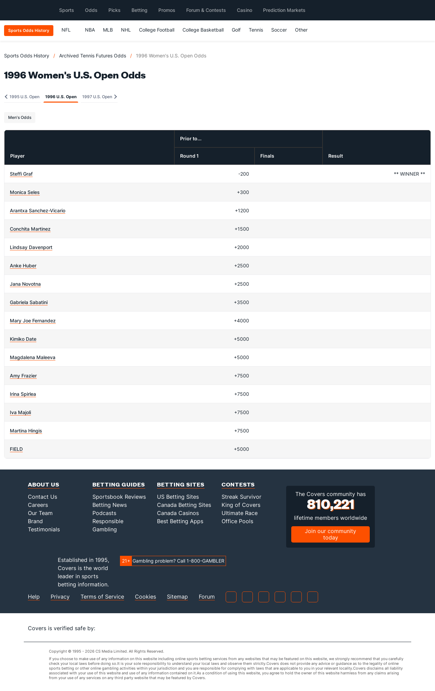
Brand (35, 521)
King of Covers (241, 504)
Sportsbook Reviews (119, 496)
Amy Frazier (23, 375)
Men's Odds (19, 117)
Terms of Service (102, 596)
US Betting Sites (178, 496)
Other (304, 30)
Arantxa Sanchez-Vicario (37, 210)
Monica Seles (25, 192)
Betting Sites (181, 484)
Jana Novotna (25, 284)
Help (34, 596)
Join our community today (330, 534)
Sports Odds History (26, 55)
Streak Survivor (241, 496)
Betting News (109, 504)
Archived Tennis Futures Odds (92, 55)
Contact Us (42, 496)
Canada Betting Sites (184, 504)
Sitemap (177, 596)
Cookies (145, 596)
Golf (236, 30)
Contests (238, 484)
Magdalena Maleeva (32, 357)
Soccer (279, 30)
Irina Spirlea (23, 394)
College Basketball (203, 30)
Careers (38, 504)
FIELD (16, 449)
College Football (156, 30)
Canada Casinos (178, 513)
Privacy (60, 596)
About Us (43, 484)
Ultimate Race (240, 513)
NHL (126, 30)
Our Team (40, 513)
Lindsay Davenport (31, 247)
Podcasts (104, 513)
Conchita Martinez (30, 229)
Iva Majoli (20, 412)
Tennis (256, 30)
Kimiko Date (23, 339)
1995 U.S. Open (22, 96)
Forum (207, 596)
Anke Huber (23, 265)
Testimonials (44, 529)
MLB (108, 30)
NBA (90, 30)
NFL (69, 30)
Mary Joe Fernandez (33, 320)
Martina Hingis (26, 430)
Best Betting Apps (180, 521)
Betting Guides (118, 484)
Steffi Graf (21, 174)
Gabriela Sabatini (29, 302)
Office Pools (237, 521)
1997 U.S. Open (99, 96)
